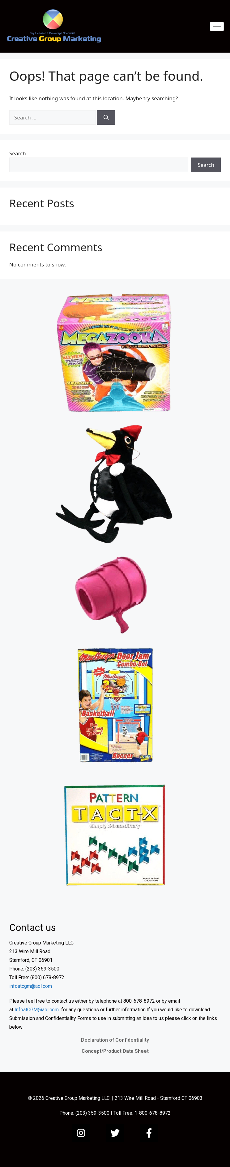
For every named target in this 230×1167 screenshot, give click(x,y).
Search (17, 153)
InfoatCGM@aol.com (37, 1010)
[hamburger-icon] (217, 26)
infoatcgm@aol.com (30, 986)
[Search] (106, 117)
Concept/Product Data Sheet (115, 1051)
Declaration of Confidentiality (115, 1040)
